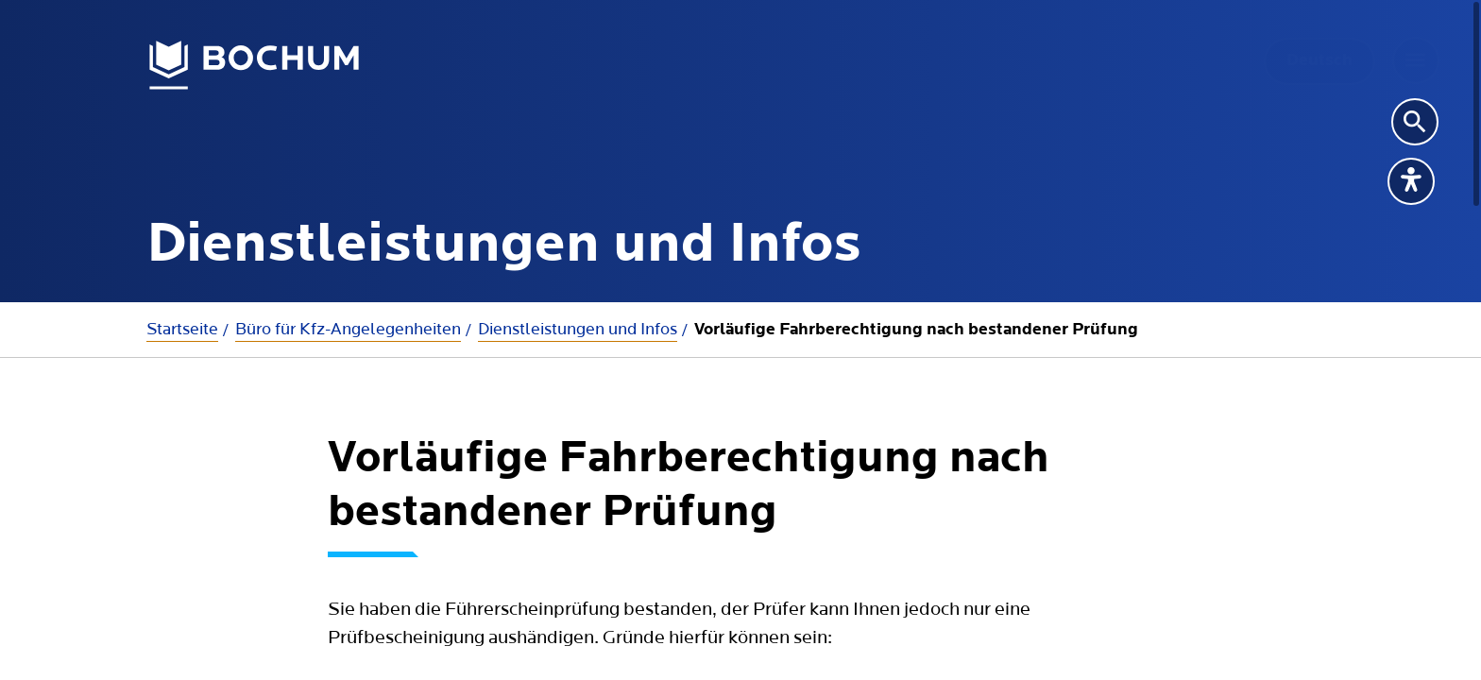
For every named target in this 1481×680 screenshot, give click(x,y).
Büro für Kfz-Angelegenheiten (348, 329)
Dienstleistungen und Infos (577, 329)
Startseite (182, 329)
